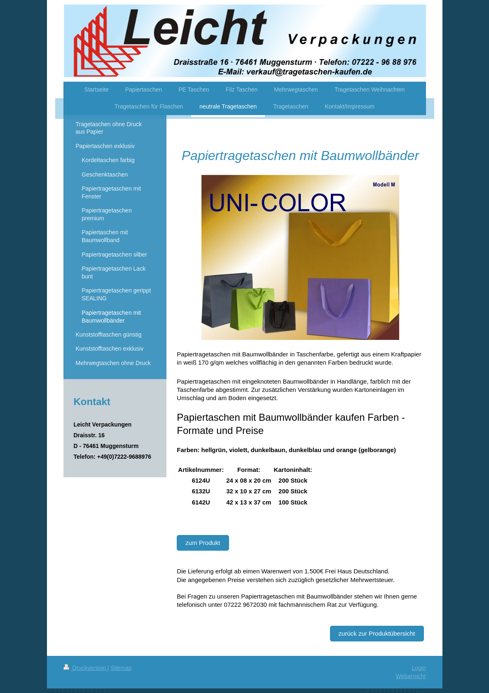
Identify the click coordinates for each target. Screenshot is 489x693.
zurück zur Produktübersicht (377, 633)
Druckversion (85, 668)
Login (419, 668)
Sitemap (121, 668)
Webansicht (411, 676)
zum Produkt (202, 542)
